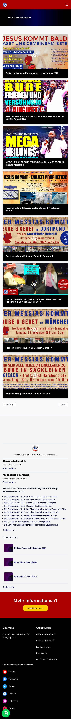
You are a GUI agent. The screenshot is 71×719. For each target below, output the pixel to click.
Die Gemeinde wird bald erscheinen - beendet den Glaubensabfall (31, 525)
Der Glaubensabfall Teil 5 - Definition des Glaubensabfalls (27, 506)
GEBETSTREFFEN (45, 641)
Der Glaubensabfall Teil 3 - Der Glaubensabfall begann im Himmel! (31, 512)
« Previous (9, 405)
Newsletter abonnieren (46, 659)
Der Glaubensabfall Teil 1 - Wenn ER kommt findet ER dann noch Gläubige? (35, 519)
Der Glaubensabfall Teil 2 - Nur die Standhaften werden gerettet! (30, 515)
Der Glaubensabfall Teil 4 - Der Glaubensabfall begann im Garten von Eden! (35, 509)
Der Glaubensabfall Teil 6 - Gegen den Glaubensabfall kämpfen (30, 503)
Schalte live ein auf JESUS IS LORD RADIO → (35, 455)
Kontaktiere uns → (35, 608)
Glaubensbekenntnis (46, 634)
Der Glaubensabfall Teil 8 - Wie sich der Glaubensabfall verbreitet (31, 496)
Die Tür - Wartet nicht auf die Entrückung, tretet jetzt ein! (27, 522)
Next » (63, 405)
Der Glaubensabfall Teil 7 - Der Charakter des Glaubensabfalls (29, 500)
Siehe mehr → (9, 468)
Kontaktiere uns (43, 647)
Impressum (41, 653)
